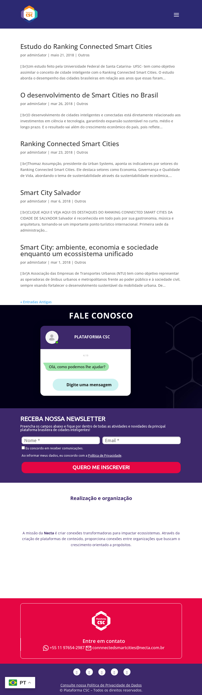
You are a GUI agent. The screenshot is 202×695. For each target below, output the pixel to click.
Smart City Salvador (50, 192)
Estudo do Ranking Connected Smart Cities (86, 46)
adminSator (37, 55)
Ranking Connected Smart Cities (69, 143)
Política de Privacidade (104, 455)
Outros (84, 55)
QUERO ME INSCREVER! (101, 467)
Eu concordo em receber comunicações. (52, 448)
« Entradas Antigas (36, 302)
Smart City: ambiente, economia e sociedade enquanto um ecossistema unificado (89, 250)
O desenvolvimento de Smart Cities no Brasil (89, 95)
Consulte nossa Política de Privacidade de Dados (101, 685)
